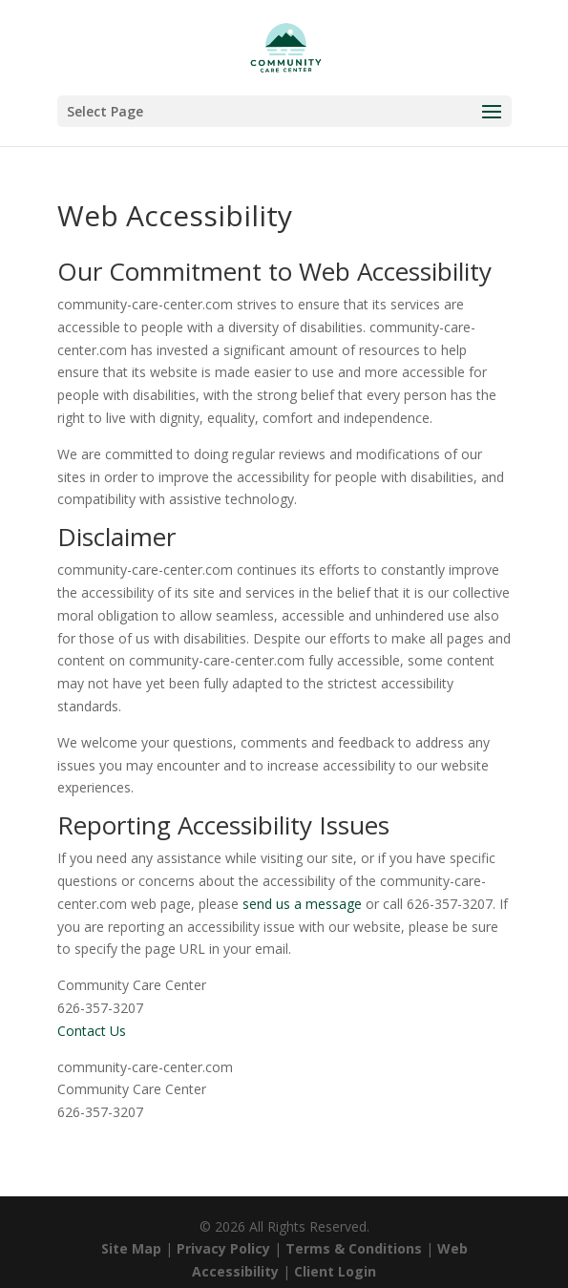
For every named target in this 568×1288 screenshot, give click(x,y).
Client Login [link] (335, 1271)
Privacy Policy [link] (223, 1248)
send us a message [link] (302, 904)
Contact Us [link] (91, 1031)
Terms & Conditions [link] (353, 1248)
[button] (284, 111)
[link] (286, 46)
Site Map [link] (131, 1248)
